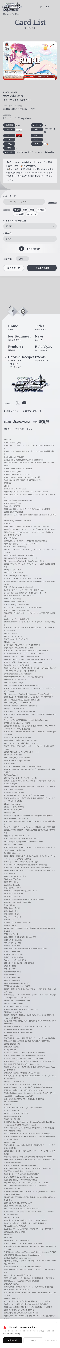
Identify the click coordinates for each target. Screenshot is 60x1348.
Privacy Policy (13, 1333)
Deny (33, 1340)
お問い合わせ (12, 410)
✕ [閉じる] (56, 1322)
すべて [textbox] (9, 226)
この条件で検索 (42, 268)
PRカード (14, 364)
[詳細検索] (52, 202)
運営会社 (7, 429)
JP (41, 6)
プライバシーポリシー (24, 429)
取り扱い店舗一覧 (33, 410)
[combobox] (30, 226)
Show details (50, 1340)
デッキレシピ (15, 367)
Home (6, 14)
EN (48, 6)
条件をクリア (13, 268)
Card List (16, 14)
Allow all (13, 1340)
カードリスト (15, 360)
